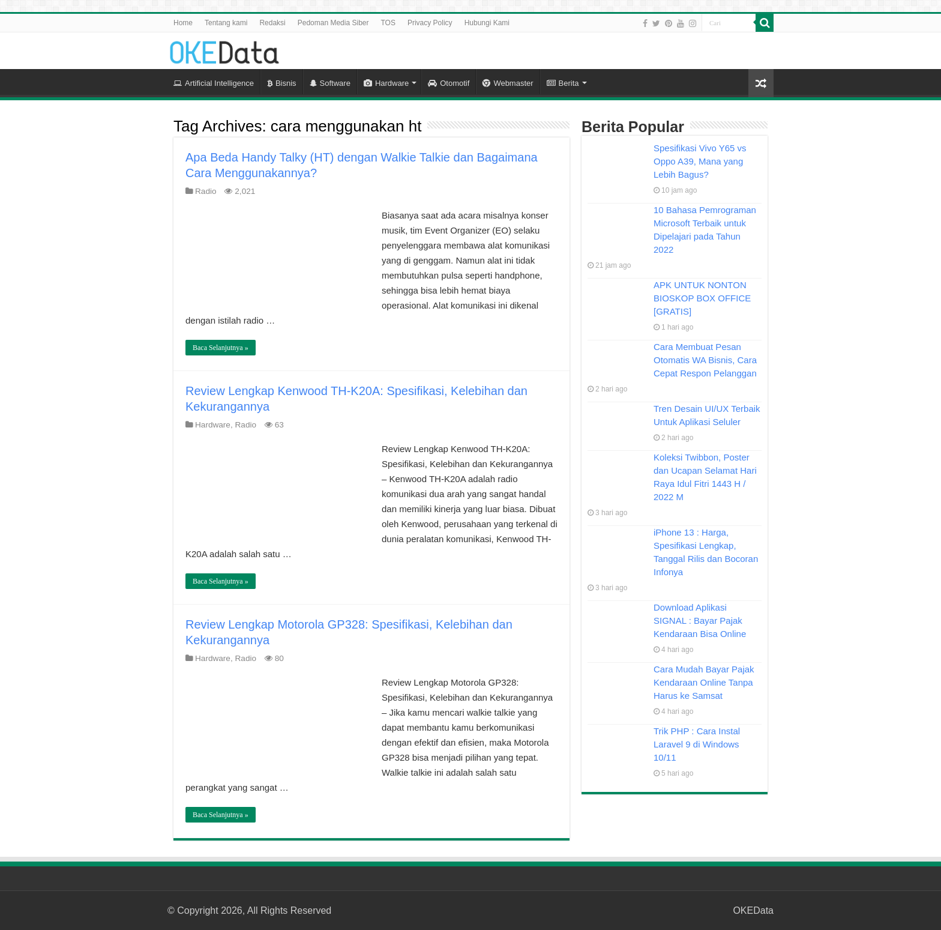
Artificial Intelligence (213, 83)
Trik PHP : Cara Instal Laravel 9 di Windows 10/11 (697, 744)
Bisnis (281, 83)
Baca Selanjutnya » (220, 347)
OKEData (753, 910)
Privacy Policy (429, 23)
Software (330, 83)
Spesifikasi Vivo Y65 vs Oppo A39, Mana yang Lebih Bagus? (700, 161)
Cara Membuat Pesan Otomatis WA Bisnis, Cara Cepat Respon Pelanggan (705, 360)
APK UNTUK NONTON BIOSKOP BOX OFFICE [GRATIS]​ (702, 298)
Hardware (386, 83)
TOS (387, 23)
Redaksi (272, 23)
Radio (206, 191)
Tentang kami (226, 23)
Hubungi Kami (487, 23)
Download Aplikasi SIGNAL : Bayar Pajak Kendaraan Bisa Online (700, 620)
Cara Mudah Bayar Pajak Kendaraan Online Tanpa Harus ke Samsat (704, 682)
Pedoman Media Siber (333, 23)
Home (183, 23)
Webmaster (508, 83)
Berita (563, 83)
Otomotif (448, 83)
